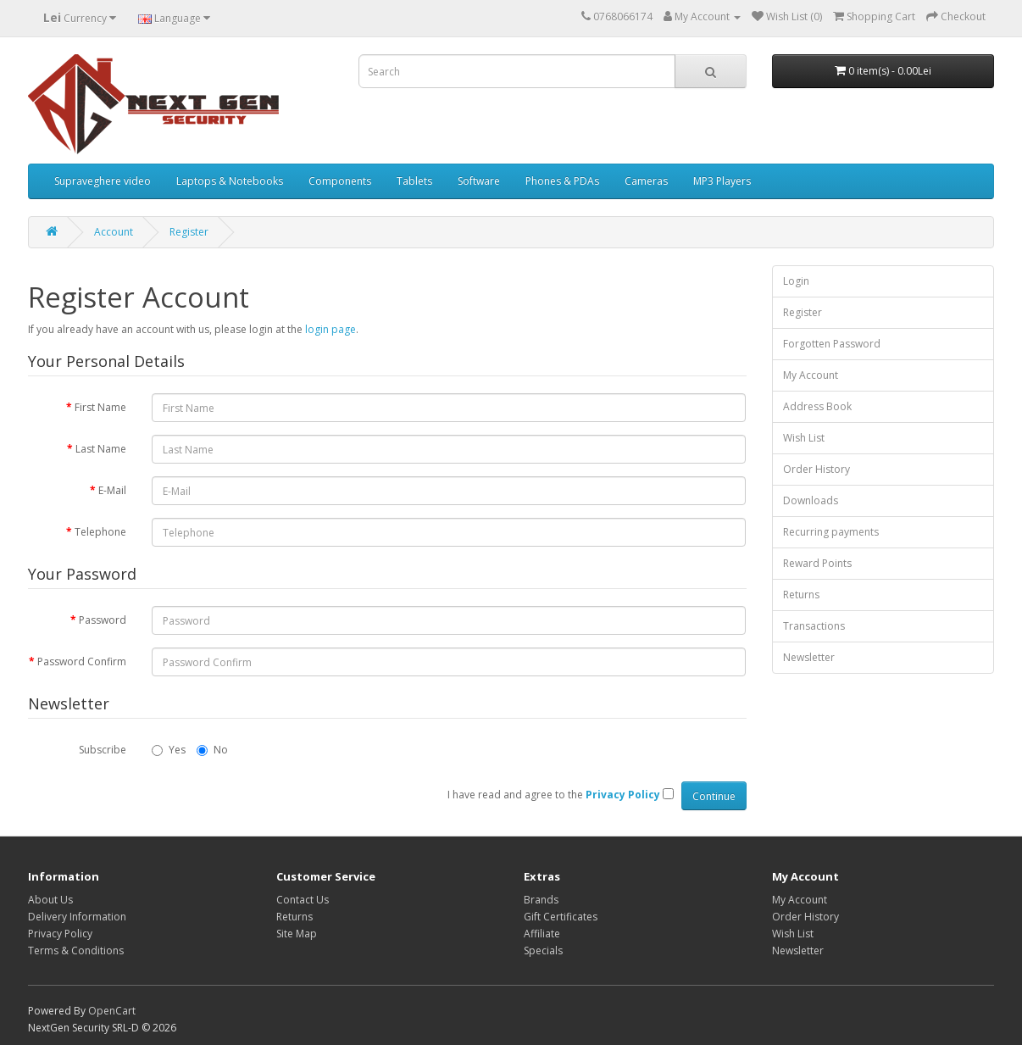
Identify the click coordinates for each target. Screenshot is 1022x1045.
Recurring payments (831, 532)
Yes (169, 749)
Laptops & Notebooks (229, 181)
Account (113, 232)
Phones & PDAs (562, 181)
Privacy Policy (60, 933)
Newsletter (809, 657)
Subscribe (102, 749)
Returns (801, 594)
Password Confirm (81, 661)
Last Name (100, 449)
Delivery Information (77, 916)
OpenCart (112, 1010)
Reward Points (817, 563)
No (212, 749)
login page (330, 329)
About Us (50, 899)
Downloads (810, 500)
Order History (816, 469)
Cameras (646, 181)
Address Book (817, 406)
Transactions (814, 626)
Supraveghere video (102, 181)
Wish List (804, 438)
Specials (543, 950)
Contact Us (302, 899)
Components (339, 181)
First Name (100, 407)
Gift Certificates (560, 916)
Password (102, 620)
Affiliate (542, 933)
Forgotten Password (831, 343)
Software (479, 181)
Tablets (414, 181)
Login (796, 281)
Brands (541, 899)
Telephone (100, 532)
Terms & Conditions (76, 950)
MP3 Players (722, 181)
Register (188, 232)
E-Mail (112, 490)
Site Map (296, 933)
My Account (810, 375)
